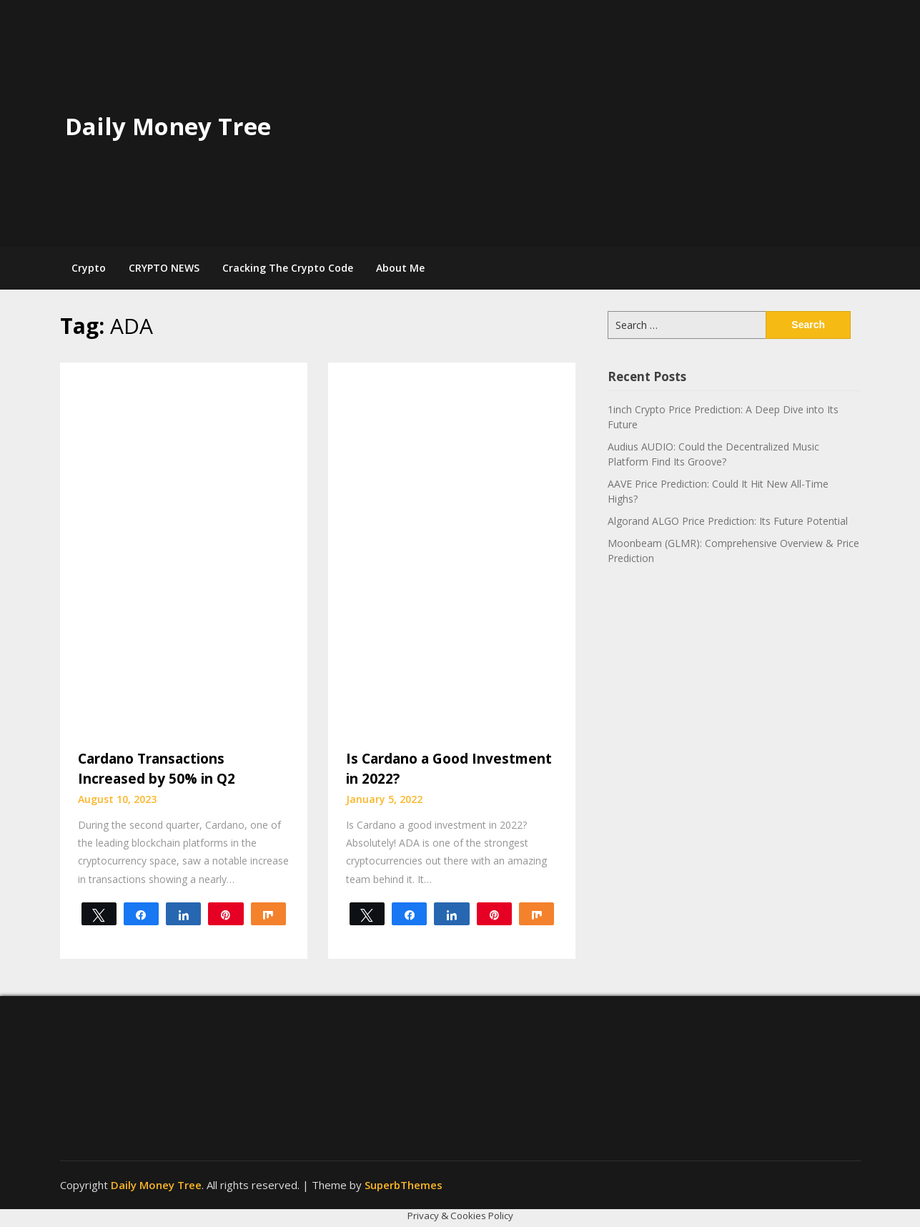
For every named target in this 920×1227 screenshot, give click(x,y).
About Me (400, 268)
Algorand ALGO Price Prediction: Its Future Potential (728, 521)
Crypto (88, 268)
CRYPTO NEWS (164, 268)
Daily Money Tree (168, 126)
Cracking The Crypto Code (287, 268)
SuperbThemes (403, 1185)
